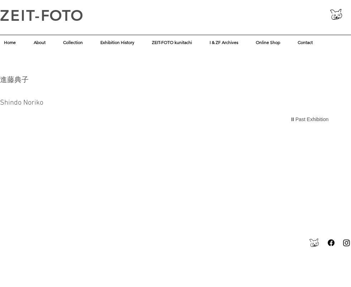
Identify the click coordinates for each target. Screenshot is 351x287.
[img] (50, 172)
